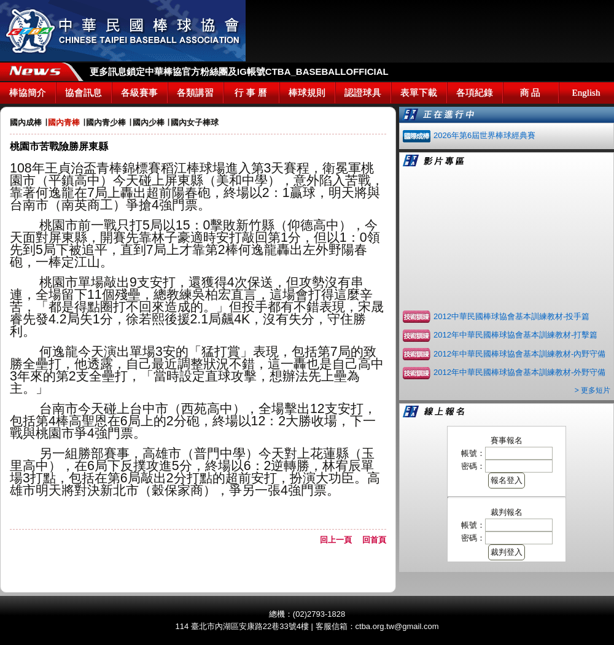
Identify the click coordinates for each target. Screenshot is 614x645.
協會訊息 (83, 93)
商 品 (530, 93)
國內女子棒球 (195, 122)
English (586, 93)
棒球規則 (307, 93)
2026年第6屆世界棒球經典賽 (484, 135)
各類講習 (195, 93)
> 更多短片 (592, 390)
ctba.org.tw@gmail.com (397, 626)
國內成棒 (26, 122)
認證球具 (362, 93)
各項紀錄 (474, 93)
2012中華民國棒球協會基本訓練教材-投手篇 (511, 316)
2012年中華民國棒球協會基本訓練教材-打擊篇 (515, 334)
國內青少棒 (106, 122)
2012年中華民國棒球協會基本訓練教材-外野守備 (519, 372)
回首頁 (374, 539)
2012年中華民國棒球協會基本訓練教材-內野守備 (519, 353)
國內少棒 (149, 122)
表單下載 (418, 93)
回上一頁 (340, 539)
